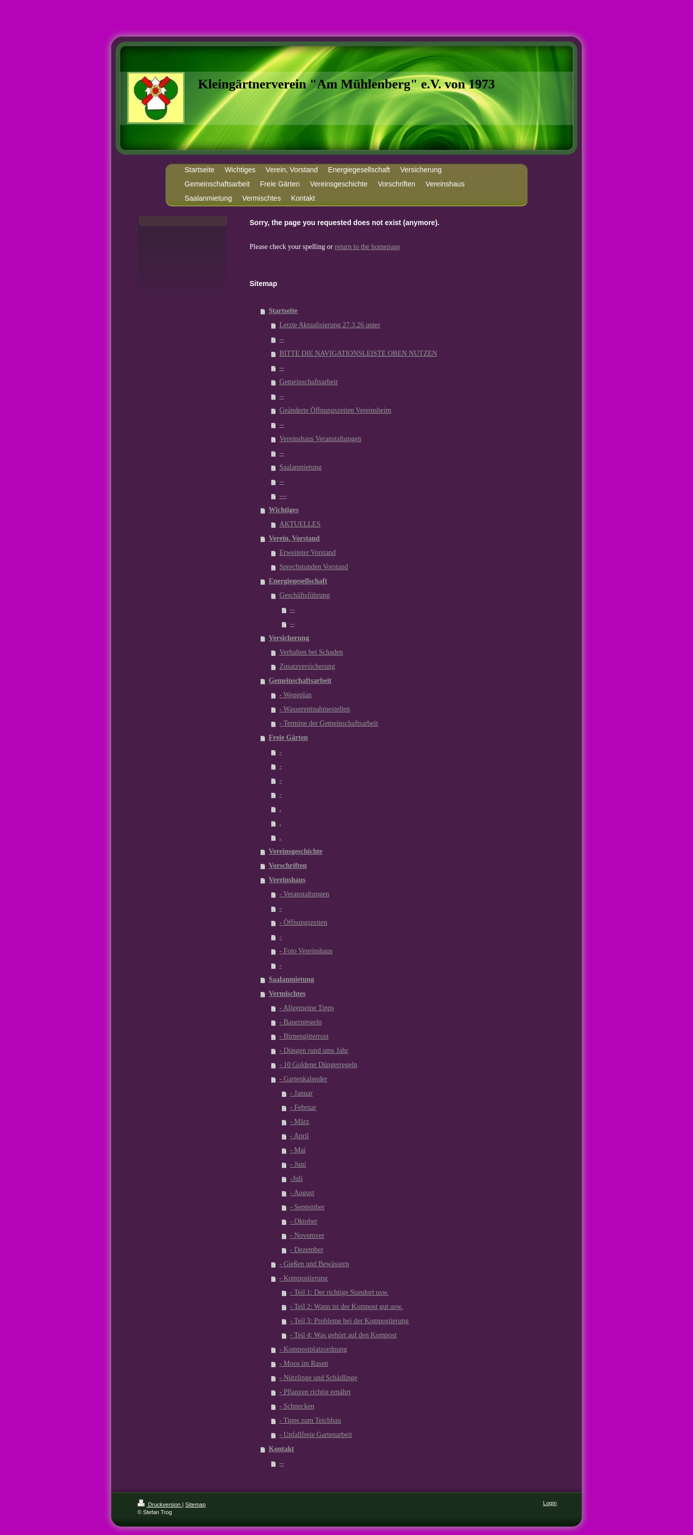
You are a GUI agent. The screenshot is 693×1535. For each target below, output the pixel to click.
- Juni (298, 1164)
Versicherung (289, 638)
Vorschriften (288, 865)
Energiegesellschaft (298, 581)
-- (281, 339)
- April (299, 1136)
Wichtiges (284, 510)
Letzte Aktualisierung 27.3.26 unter (329, 325)
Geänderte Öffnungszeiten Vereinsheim (335, 410)
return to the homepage (367, 246)
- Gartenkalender (303, 1079)
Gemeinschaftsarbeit (308, 382)
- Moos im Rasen (303, 1363)
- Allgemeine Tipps (306, 1008)
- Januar (301, 1093)
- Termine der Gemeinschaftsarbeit (328, 723)
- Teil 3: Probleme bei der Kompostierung (349, 1321)
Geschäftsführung (304, 595)
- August (302, 1193)
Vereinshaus (287, 880)
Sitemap (195, 1504)
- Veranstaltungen (304, 894)
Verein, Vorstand (294, 538)
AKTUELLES (299, 524)
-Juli (296, 1178)
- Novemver (307, 1235)
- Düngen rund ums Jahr (313, 1050)
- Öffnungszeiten (303, 922)
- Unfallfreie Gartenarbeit (315, 1434)
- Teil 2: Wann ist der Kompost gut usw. (346, 1306)
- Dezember (306, 1250)
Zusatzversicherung (307, 666)
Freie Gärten (288, 737)
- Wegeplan (295, 695)
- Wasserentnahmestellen (314, 709)
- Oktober (303, 1221)
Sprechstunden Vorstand (313, 567)
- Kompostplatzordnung (313, 1349)
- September (307, 1207)
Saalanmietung (300, 467)
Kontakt (281, 1449)
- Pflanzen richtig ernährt (314, 1392)
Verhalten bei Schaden (311, 652)
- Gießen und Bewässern (314, 1264)
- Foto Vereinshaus (306, 951)
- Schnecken (296, 1406)
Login (550, 1503)
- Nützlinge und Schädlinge (318, 1378)
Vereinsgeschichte (295, 851)
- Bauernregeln (300, 1022)
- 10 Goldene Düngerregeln (318, 1065)
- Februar (303, 1107)
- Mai (298, 1150)
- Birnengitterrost (303, 1036)
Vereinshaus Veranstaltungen (320, 439)
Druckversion (160, 1504)
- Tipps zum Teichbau (310, 1420)
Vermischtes (287, 993)
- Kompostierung (303, 1278)
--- (282, 495)
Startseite (283, 311)
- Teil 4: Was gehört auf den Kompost (343, 1335)
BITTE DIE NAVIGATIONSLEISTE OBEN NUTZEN (358, 353)
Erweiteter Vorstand (307, 552)
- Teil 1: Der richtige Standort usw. (339, 1292)
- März (299, 1121)
